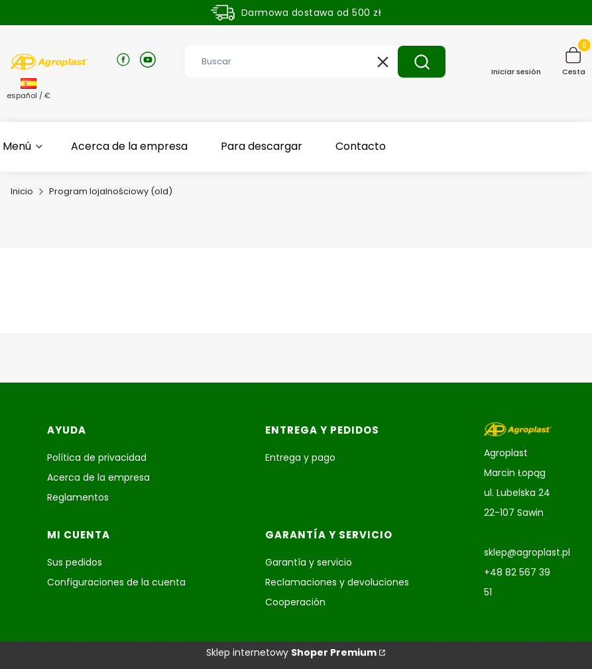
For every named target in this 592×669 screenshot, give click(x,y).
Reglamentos (78, 497)
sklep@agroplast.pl (527, 552)
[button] (421, 62)
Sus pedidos (74, 562)
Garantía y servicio (308, 562)
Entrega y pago (300, 457)
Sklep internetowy (291, 652)
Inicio (22, 191)
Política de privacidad (97, 457)
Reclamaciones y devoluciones (337, 582)
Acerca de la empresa (98, 477)
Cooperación (295, 602)
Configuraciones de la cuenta (116, 582)
